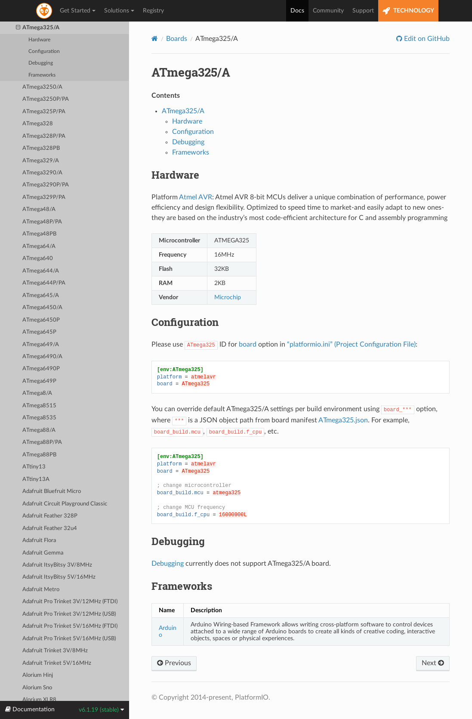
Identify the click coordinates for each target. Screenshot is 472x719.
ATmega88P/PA (42, 442)
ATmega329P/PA (43, 197)
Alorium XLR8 (39, 700)
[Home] (154, 38)
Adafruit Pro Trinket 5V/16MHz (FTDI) (69, 626)
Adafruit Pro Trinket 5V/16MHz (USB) (69, 639)
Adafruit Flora (39, 540)
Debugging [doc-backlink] (178, 541)
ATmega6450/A (42, 307)
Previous (174, 663)
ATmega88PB (39, 455)
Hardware (39, 39)
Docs (297, 11)
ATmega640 (37, 258)
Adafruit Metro (40, 589)
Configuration (44, 51)
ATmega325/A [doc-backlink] (190, 72)
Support (363, 11)
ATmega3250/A (42, 87)
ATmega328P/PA (43, 136)
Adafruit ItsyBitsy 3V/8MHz (57, 565)
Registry (153, 11)
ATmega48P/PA (42, 222)
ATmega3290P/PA (45, 185)
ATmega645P (39, 332)
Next (433, 663)
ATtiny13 (34, 467)
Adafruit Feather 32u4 (49, 528)
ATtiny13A (35, 479)
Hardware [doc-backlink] (175, 175)
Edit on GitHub (426, 38)
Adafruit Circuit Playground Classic (64, 504)
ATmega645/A (40, 295)
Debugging (40, 63)
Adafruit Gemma (42, 553)
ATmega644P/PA (43, 283)
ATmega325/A (38, 28)
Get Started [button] (78, 11)
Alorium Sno (37, 688)
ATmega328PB (41, 148)
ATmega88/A (39, 430)
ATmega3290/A (42, 173)
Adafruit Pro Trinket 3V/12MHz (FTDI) (69, 601)
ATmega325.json (343, 420)
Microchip (227, 297)
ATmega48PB (39, 234)
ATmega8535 (39, 418)
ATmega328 (37, 124)
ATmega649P (39, 381)
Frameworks (42, 75)
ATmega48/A (39, 209)
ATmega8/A (37, 393)
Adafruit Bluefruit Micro (51, 491)
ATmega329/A (40, 161)
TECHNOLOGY (408, 11)
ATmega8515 (39, 406)
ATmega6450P (41, 320)
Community (328, 11)
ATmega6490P (41, 369)
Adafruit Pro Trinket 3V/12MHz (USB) (69, 614)
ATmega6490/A (42, 357)
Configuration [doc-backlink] (185, 322)
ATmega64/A (39, 246)
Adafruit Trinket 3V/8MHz (55, 651)
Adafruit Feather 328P (49, 516)
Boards (176, 38)
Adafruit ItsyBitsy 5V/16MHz (59, 577)
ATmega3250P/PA (45, 99)
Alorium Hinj (37, 675)
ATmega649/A (40, 344)
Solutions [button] (119, 11)
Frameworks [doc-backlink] (181, 586)
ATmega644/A (40, 271)
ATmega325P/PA (43, 112)
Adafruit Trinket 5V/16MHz (56, 663)
